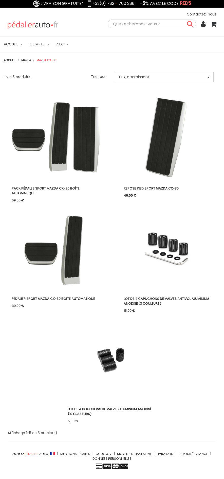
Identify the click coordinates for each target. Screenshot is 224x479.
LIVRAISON (165, 453)
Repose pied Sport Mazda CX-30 (151, 188)
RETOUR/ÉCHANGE (193, 453)
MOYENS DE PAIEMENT (134, 453)
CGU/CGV (104, 453)
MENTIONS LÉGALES (75, 453)
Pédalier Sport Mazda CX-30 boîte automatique (53, 298)
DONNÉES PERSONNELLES (112, 458)
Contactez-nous (201, 14)
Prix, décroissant (164, 76)
